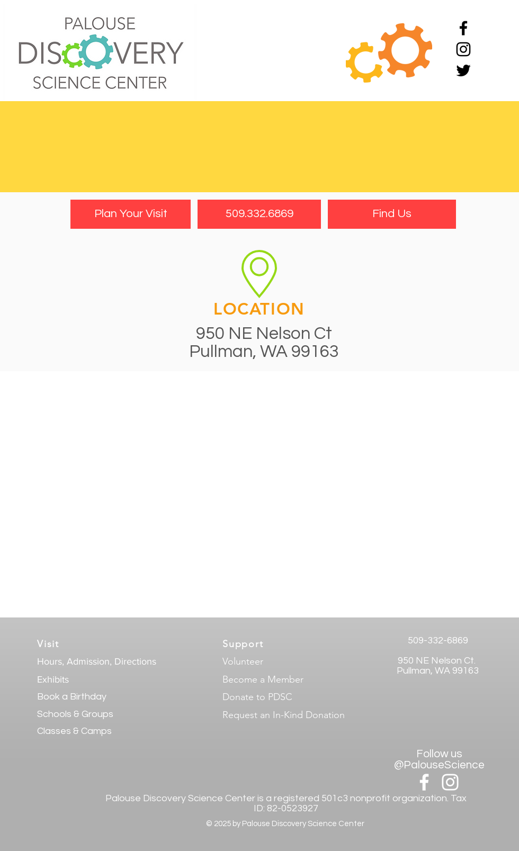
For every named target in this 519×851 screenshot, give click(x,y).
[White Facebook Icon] (424, 782)
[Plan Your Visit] (130, 214)
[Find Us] (392, 214)
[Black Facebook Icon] (463, 28)
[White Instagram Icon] (450, 782)
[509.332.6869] (259, 214)
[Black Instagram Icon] (463, 49)
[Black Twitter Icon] (463, 70)
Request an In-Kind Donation (283, 715)
